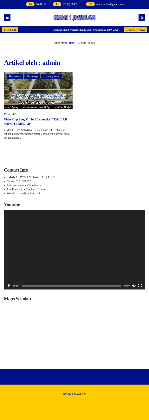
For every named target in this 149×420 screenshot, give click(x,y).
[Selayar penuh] (140, 286)
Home (72, 42)
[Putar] (9, 286)
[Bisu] (134, 286)
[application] (74, 249)
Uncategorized (52, 76)
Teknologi (32, 76)
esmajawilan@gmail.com (110, 4)
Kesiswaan (15, 76)
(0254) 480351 (71, 4)
